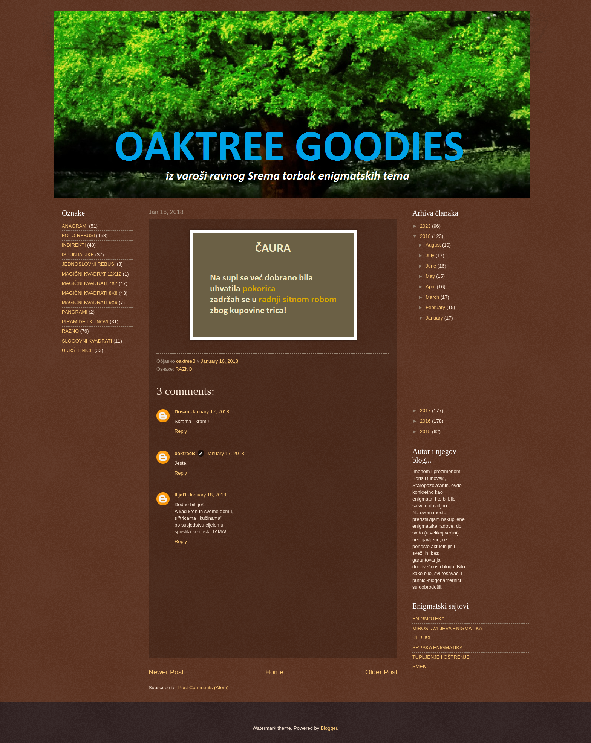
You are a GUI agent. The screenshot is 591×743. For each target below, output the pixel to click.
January (435, 318)
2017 (426, 410)
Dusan (182, 411)
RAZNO (183, 369)
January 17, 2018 (210, 411)
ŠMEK (419, 666)
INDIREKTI (74, 245)
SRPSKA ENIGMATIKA (437, 647)
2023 (426, 226)
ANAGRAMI (75, 226)
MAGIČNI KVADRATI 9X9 (90, 302)
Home (274, 672)
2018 (426, 236)
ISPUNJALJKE (78, 254)
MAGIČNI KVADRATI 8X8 (90, 293)
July (430, 255)
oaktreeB (185, 453)
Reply (181, 431)
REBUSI (421, 638)
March (433, 297)
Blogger (329, 728)
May (431, 276)
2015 (426, 431)
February (436, 307)
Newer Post (166, 672)
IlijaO (180, 495)
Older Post (381, 672)
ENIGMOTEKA (428, 618)
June (432, 266)
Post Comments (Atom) (203, 687)
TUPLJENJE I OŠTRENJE (441, 657)
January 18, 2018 (207, 495)
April (431, 286)
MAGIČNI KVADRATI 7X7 (90, 283)
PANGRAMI (74, 312)
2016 (426, 421)
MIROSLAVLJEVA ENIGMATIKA (447, 628)
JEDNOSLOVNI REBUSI (88, 264)
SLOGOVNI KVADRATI (87, 341)
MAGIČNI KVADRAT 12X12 (91, 274)
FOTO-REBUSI (78, 235)
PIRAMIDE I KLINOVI (85, 321)
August (434, 245)
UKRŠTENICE (77, 350)
